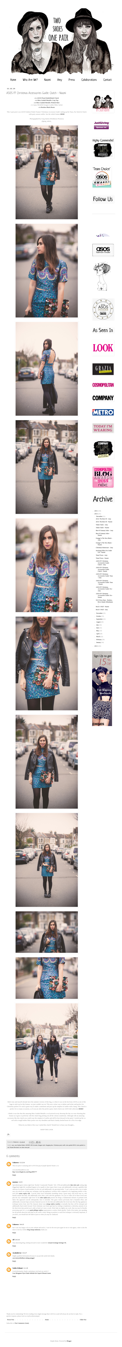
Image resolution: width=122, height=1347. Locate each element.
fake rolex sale (74, 1185)
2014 (96, 514)
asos (13, 1145)
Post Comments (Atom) (22, 1323)
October (98, 616)
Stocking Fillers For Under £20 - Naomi (104, 551)
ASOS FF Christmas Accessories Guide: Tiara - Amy (104, 576)
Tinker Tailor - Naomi (102, 527)
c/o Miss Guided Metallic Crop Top (46, 100)
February (99, 639)
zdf (13, 1240)
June (97, 628)
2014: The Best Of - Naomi (104, 522)
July (97, 625)
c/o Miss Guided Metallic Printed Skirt (47, 103)
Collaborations (89, 80)
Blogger (69, 1341)
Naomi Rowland (14, 1147)
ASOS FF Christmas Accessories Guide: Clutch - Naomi (102, 569)
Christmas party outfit (59, 1145)
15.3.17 (24, 1253)
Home (13, 80)
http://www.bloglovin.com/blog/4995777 (24, 1172)
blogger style (41, 1145)
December (99, 516)
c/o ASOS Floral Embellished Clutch (47, 98)
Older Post (83, 1320)
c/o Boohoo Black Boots (47, 107)
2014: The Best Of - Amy (103, 519)
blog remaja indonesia (33, 1230)
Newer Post (10, 1320)
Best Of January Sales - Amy (104, 530)
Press (72, 80)
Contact (107, 80)
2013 (96, 646)
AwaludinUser (17, 1253)
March (98, 636)
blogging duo (49, 1145)
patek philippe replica (36, 1210)
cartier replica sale (24, 1193)
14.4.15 (21, 1224)
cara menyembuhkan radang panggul (23, 1258)
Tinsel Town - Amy (101, 555)
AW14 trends (33, 1145)
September (99, 619)
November (99, 613)
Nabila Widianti (17, 1268)
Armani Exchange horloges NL (57, 1243)
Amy (59, 80)
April (98, 634)
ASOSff (27, 1145)
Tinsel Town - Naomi (102, 558)
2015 (96, 511)
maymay (15, 1182)
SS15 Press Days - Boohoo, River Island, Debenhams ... (104, 602)
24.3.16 (17, 1240)
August (98, 622)
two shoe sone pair (24, 1147)
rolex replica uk (45, 1197)
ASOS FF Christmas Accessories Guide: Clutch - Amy (102, 563)
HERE (62, 114)
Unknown (15, 1162)
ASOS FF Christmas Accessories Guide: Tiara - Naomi (104, 582)
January (98, 642)
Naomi (47, 80)
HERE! (81, 1109)
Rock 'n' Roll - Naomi (102, 606)
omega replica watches (53, 1204)
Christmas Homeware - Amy (104, 547)
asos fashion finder (20, 1145)
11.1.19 (25, 1268)
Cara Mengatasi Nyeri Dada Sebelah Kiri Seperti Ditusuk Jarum (31, 1273)
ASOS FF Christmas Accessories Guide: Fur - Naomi (104, 595)
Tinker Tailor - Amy (102, 525)
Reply (14, 1175)
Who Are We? (30, 80)
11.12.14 (22, 1162)
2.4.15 (20, 1182)
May (97, 631)
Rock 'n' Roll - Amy (102, 609)
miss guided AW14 (71, 1145)
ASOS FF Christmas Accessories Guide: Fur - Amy (104, 589)
